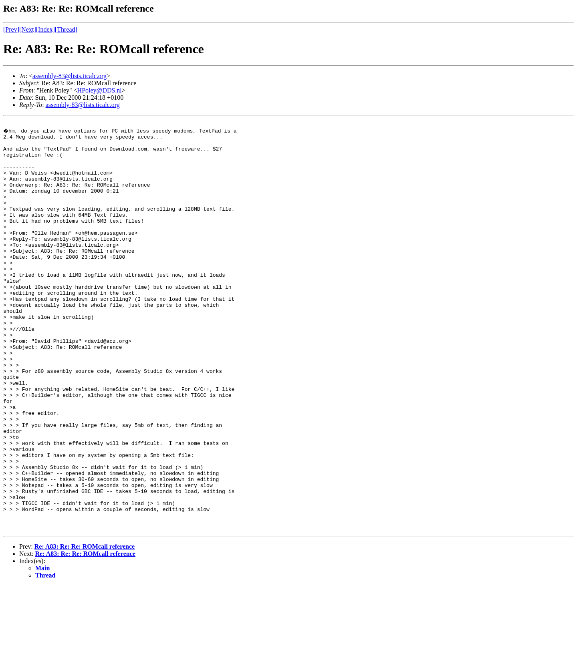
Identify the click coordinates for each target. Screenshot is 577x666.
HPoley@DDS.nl (99, 90)
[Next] (27, 29)
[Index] (45, 29)
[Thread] (66, 29)
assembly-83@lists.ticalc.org (69, 75)
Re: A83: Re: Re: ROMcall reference (84, 627)
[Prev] (11, 29)
